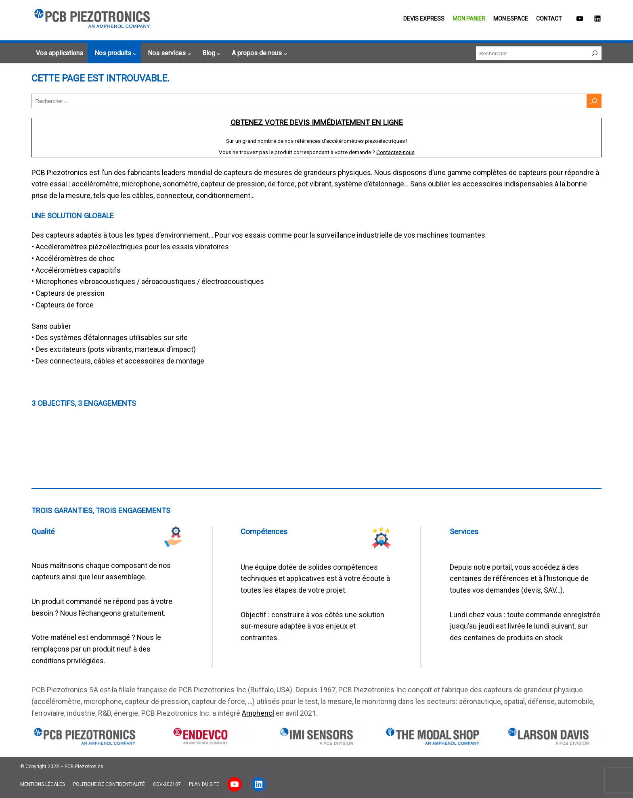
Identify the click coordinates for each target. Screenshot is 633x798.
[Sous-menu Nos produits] (114, 53)
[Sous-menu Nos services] (168, 53)
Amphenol (258, 713)
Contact (549, 18)
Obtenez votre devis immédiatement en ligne (317, 122)
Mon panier (469, 18)
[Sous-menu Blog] (210, 53)
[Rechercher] (595, 53)
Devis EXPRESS (423, 18)
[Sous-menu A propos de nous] (258, 53)
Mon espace (510, 18)
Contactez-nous (395, 152)
